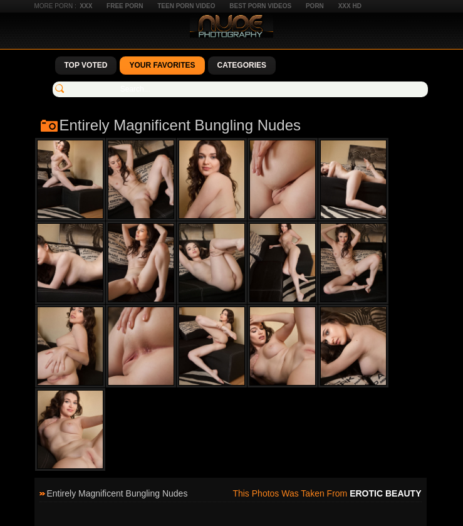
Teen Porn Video (186, 6)
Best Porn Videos (260, 6)
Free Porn (125, 6)
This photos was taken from (326, 493)
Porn (315, 6)
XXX (86, 6)
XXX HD (350, 6)
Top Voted (86, 65)
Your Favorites (162, 65)
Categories (241, 65)
